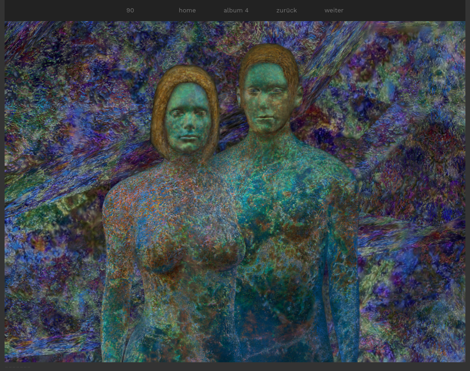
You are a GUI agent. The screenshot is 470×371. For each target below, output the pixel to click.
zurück (286, 10)
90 (130, 10)
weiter (334, 10)
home (187, 10)
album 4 (236, 10)
